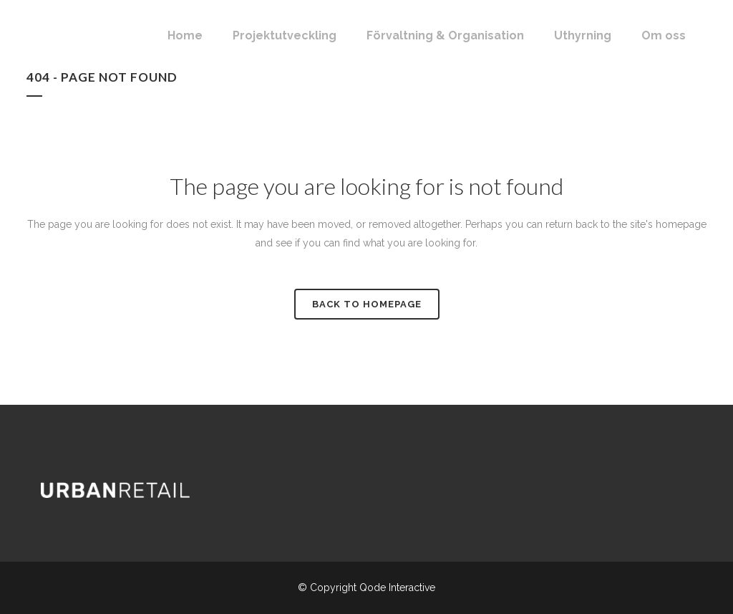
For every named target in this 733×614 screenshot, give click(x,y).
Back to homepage (367, 304)
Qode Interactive (397, 587)
